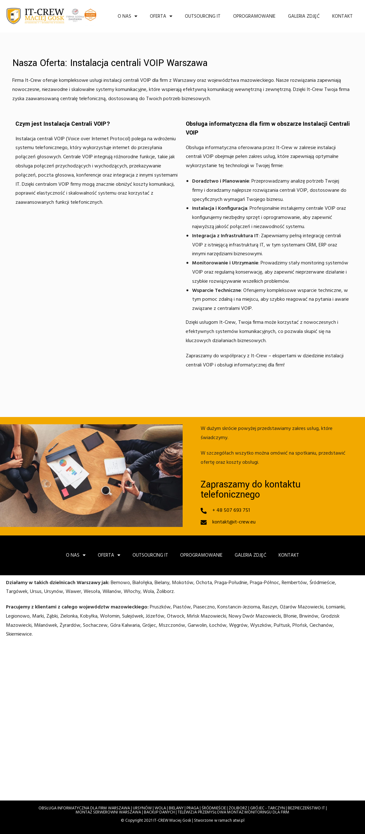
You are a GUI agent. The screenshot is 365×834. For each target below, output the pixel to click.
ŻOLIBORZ (238, 807)
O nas (127, 14)
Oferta (161, 14)
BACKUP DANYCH (159, 811)
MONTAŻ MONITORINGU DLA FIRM (258, 811)
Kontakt (342, 14)
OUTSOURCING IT (203, 14)
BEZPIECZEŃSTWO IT (306, 807)
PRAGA (192, 807)
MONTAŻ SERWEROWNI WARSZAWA (108, 811)
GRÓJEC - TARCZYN (267, 807)
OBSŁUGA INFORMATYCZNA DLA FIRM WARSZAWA (84, 807)
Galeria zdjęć (304, 14)
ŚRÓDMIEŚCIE (214, 807)
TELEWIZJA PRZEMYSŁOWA (202, 811)
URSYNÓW (142, 807)
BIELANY (176, 807)
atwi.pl (238, 819)
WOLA (160, 807)
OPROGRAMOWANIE (254, 14)
